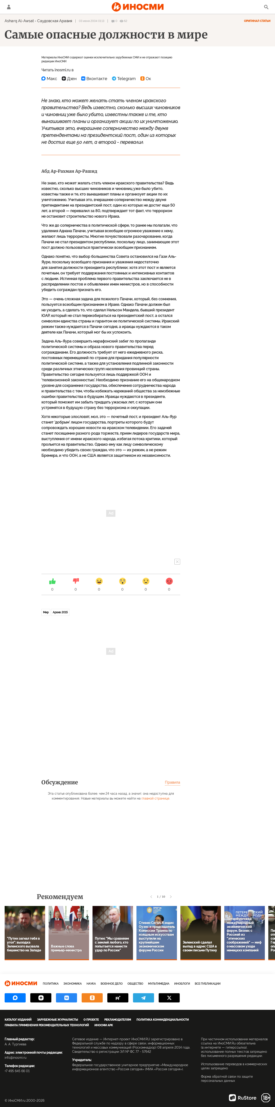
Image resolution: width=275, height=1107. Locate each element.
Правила (172, 782)
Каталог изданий (18, 1019)
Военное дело (112, 983)
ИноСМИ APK (103, 1025)
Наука (91, 983)
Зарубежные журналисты (57, 1019)
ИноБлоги (182, 983)
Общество (135, 983)
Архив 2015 (60, 612)
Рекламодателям (117, 1019)
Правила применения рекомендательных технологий (47, 1025)
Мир (46, 612)
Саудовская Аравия (54, 21)
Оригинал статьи (257, 21)
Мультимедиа (158, 983)
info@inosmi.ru (15, 1057)
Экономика (72, 983)
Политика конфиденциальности (162, 1019)
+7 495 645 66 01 (17, 1071)
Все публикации (207, 983)
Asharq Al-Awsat (19, 21)
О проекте (91, 1019)
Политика (51, 983)
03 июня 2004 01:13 (91, 21)
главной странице (155, 798)
